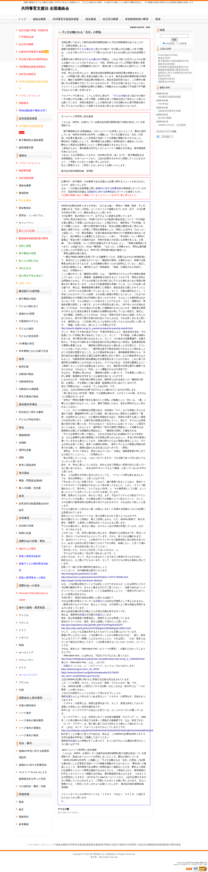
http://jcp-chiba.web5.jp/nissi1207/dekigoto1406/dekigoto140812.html (96, 628)
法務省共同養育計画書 (169, 111)
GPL (200, 864)
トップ (22, 19)
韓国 (21, 645)
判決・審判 (25, 743)
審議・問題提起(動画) (30, 480)
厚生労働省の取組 (28, 396)
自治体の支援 (26, 525)
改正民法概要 (110, 19)
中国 (21, 689)
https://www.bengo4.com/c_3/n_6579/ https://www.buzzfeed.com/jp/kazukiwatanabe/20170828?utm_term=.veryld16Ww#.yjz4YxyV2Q (90, 672)
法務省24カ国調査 (29, 389)
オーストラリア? (28, 675)
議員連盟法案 (26, 147)
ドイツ (22, 630)
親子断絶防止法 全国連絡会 (103, 854)
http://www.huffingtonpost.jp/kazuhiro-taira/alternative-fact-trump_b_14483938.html (102, 659)
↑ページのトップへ (36, 844)
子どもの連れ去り (86, 49)
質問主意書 (25, 450)
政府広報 (24, 366)
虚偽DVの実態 (26, 313)
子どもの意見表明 (28, 336)
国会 (164, 75)
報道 (158, 19)
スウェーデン (26, 660)
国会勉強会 (25, 207)
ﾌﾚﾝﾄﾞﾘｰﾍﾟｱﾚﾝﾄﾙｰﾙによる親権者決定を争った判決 (33, 775)
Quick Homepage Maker (195, 863)
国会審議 (90, 19)
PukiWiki (184, 864)
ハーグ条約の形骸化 (30, 727)
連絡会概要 (39, 19)
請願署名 (166, 81)
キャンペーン (26, 222)
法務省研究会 (26, 381)
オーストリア (26, 652)
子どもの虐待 (26, 328)
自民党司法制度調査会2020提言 (34, 506)
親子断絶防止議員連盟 (31, 140)
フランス (24, 622)
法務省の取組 (26, 374)
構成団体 (24, 193)
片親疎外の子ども (28, 321)
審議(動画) (24, 435)
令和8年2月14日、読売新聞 (172, 125)
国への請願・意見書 (30, 488)
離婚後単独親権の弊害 (173, 69)
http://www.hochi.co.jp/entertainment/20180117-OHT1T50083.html (94, 577)
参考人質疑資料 (27, 465)
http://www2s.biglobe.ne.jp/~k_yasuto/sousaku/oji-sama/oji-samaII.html (97, 328)
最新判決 (166, 64)
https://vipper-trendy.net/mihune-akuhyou (81, 580)
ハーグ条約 (25, 712)
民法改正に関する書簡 (31, 412)
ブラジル (24, 682)
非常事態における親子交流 (33, 351)
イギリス (24, 637)
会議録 (22, 442)
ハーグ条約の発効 (28, 735)
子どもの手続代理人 (30, 419)
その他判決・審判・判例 (32, 786)
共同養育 (24, 518)
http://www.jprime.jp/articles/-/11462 (79, 573)
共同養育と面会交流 (137, 844)
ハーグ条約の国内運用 (31, 720)
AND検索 (169, 43)
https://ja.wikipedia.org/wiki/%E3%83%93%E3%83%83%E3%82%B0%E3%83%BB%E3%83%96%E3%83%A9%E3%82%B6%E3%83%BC (131, 730)
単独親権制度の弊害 (137, 19)
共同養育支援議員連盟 (66, 19)
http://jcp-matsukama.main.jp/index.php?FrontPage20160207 (92, 625)
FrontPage (168, 55)
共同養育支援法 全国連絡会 (45, 8)
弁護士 (98, 601)
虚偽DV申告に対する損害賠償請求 (34, 754)
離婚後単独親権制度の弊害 (162, 844)
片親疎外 (166, 78)
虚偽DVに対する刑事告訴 (108, 188)
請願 (21, 457)
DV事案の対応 (26, 343)
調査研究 (24, 816)
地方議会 (24, 472)
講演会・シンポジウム (31, 215)
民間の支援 (25, 533)
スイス (22, 667)
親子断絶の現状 (27, 298)
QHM (205, 864)
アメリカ (24, 615)
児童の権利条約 (27, 705)
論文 (21, 809)
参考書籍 (24, 824)
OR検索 (181, 43)
